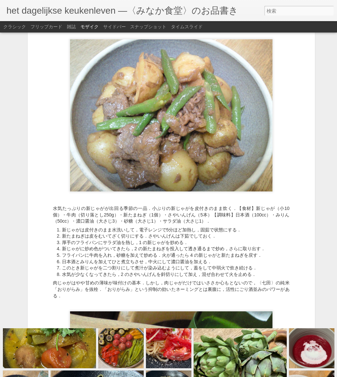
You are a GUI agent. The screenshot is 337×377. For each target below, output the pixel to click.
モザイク (89, 26)
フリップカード (46, 26)
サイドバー (114, 26)
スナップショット (148, 26)
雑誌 (71, 26)
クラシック (14, 26)
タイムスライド (187, 26)
